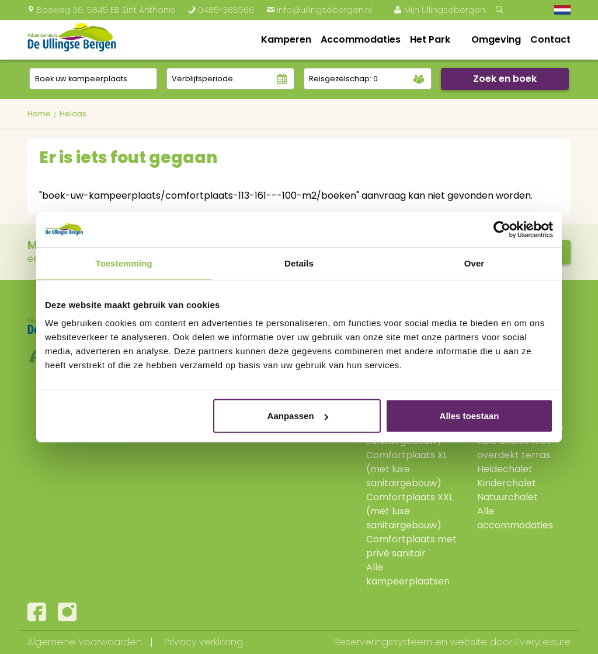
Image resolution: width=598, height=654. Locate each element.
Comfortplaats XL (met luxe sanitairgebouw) (406, 469)
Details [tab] (299, 263)
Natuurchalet (507, 497)
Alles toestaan (469, 416)
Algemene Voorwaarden (84, 642)
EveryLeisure (543, 642)
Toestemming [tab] (123, 263)
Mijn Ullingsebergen (439, 10)
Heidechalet (505, 469)
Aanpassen (297, 416)
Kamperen (286, 39)
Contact (550, 39)
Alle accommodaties (515, 518)
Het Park (430, 39)
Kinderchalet (506, 483)
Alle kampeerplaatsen (408, 574)
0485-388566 (220, 10)
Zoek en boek (505, 78)
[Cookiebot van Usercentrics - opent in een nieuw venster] (502, 229)
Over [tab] (474, 263)
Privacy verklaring (203, 642)
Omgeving (496, 39)
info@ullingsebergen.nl (319, 10)
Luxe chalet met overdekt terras (514, 448)
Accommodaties (361, 39)
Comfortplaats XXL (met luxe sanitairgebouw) (409, 511)
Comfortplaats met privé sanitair (411, 546)
